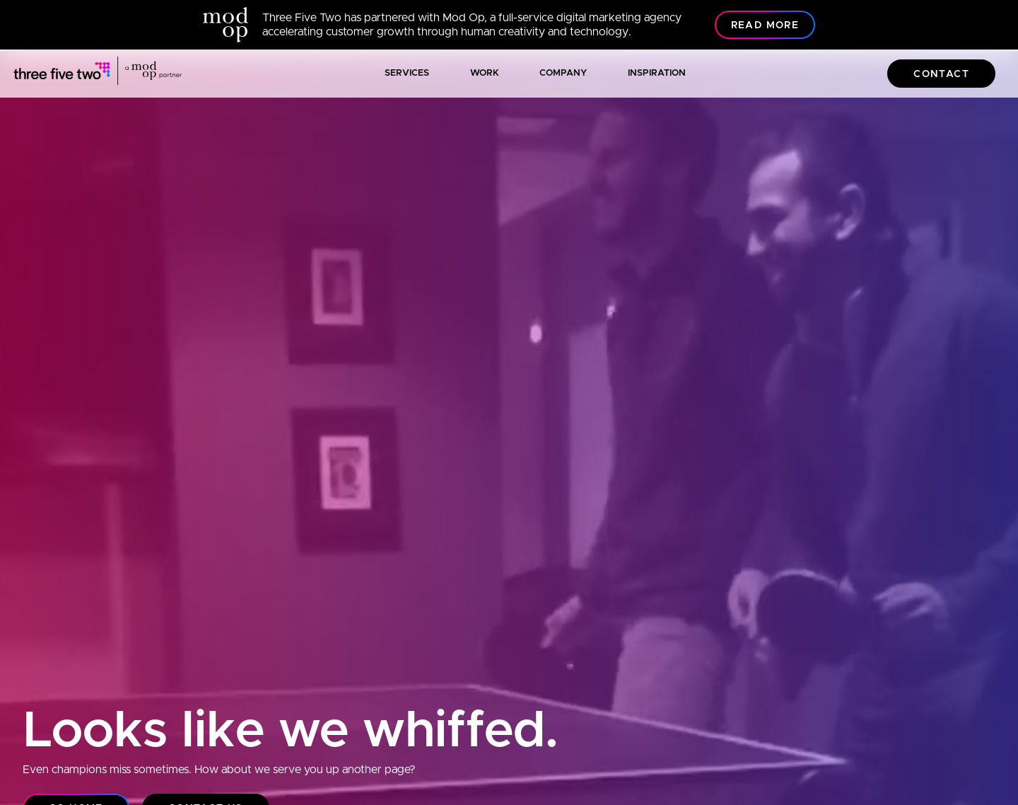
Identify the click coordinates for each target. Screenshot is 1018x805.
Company (563, 73)
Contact (941, 74)
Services (407, 73)
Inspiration (657, 73)
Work (484, 73)
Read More (765, 25)
